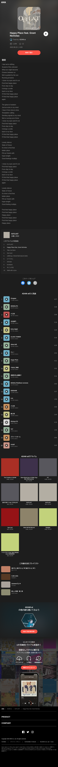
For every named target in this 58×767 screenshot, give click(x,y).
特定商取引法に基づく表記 (47, 741)
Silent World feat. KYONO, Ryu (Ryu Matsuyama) (29, 478)
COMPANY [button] (6, 723)
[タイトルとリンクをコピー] (35, 283)
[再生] (46, 34)
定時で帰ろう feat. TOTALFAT (10, 502)
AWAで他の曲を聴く (29, 631)
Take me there (11, 250)
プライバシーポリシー (15, 741)
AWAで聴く (29, 52)
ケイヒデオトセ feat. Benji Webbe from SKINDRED (10, 553)
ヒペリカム (10, 259)
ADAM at (23, 39)
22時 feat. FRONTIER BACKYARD (17, 256)
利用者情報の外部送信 (30, 741)
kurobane (10, 264)
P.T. (48, 477)
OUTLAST (14, 234)
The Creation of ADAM (10, 477)
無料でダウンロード (29, 667)
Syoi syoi (9, 253)
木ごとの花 (10, 267)
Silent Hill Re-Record (29, 527)
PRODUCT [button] (6, 717)
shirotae (9, 261)
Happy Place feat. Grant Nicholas (31, 709)
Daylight (48, 527)
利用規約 (4, 741)
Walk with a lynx (12, 270)
